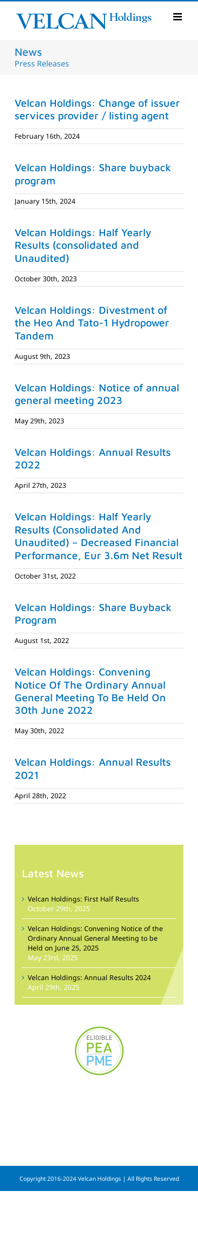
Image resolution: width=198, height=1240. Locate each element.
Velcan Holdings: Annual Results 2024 (89, 977)
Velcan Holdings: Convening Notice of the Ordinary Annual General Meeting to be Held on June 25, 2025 (95, 938)
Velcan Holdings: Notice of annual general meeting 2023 (97, 393)
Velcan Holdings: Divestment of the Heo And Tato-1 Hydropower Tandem (92, 323)
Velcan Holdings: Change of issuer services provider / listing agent (97, 109)
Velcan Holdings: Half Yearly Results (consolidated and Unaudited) (83, 245)
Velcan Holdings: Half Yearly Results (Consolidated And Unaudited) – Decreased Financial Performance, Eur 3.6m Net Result (98, 535)
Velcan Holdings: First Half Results (83, 898)
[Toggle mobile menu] (178, 17)
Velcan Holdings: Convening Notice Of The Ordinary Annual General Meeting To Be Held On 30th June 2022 (90, 690)
